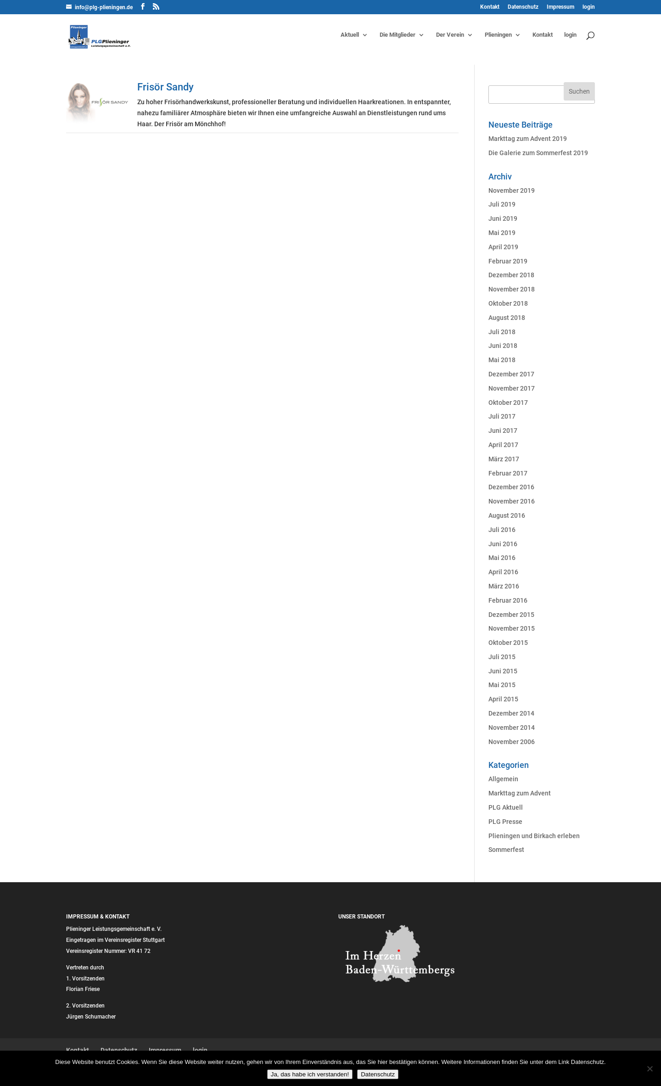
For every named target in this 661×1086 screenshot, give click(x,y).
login (589, 7)
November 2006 (511, 741)
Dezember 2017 (511, 374)
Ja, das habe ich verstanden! (310, 1074)
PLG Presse (505, 821)
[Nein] (649, 1068)
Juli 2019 (501, 204)
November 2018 (511, 289)
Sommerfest (506, 849)
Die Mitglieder (397, 35)
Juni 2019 (502, 218)
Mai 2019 (501, 232)
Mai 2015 (501, 685)
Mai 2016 (501, 557)
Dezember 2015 (511, 614)
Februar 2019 (507, 261)
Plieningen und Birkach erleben (534, 836)
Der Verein (450, 35)
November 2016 (511, 501)
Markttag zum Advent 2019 (527, 138)
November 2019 (511, 190)
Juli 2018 (501, 332)
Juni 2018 (502, 345)
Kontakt (489, 7)
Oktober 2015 (508, 642)
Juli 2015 (501, 657)
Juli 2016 (501, 529)
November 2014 (511, 727)
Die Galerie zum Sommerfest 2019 (538, 153)
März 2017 (503, 459)
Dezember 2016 (511, 487)
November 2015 (511, 628)
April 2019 (503, 247)
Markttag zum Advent (519, 793)
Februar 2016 (507, 600)
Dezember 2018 (511, 275)
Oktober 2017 (508, 402)
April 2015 (503, 699)
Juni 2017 (502, 430)
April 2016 (503, 572)
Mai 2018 (501, 360)
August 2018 (506, 317)
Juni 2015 (502, 671)
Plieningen (498, 35)
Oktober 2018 (508, 303)
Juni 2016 (502, 544)
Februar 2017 (507, 473)
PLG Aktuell (505, 807)
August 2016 (506, 515)
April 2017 (503, 444)
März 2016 (503, 586)
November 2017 (511, 388)
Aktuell (350, 35)
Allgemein (503, 779)
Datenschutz (523, 7)
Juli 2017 (501, 416)
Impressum (560, 7)
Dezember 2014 (511, 713)
